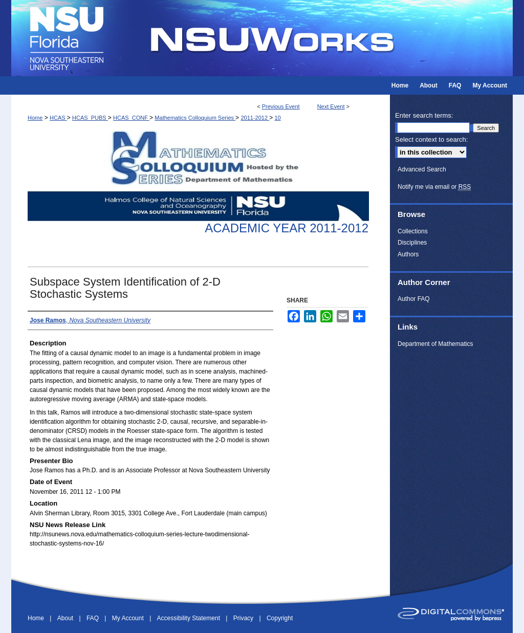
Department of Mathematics (435, 343)
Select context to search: (431, 139)
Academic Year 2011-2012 (286, 228)
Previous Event (281, 106)
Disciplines (412, 242)
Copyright (280, 618)
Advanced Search (422, 169)
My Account (128, 618)
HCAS (58, 118)
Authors (408, 254)
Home (35, 118)
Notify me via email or (434, 186)
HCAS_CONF (131, 118)
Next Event (331, 106)
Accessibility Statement (189, 618)
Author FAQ (414, 298)
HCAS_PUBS (90, 118)
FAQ (93, 618)
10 (277, 118)
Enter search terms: (424, 115)
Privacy (244, 618)
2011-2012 (255, 118)
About (66, 618)
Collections (413, 231)
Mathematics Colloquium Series (195, 118)
